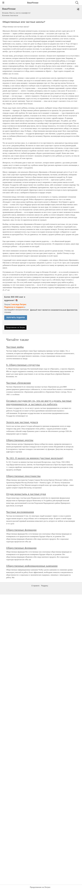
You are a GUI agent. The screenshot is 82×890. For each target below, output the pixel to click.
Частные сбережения (18, 382)
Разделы (44, 586)
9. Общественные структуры (23, 364)
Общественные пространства (23, 476)
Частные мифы (15, 346)
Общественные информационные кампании (32, 565)
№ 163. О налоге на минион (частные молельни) (34, 458)
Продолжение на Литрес (15, 327)
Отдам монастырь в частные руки (26, 494)
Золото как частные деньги (22, 422)
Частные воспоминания (20, 512)
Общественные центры (19, 440)
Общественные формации (21, 529)
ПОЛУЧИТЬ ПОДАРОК (15, 317)
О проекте (35, 586)
